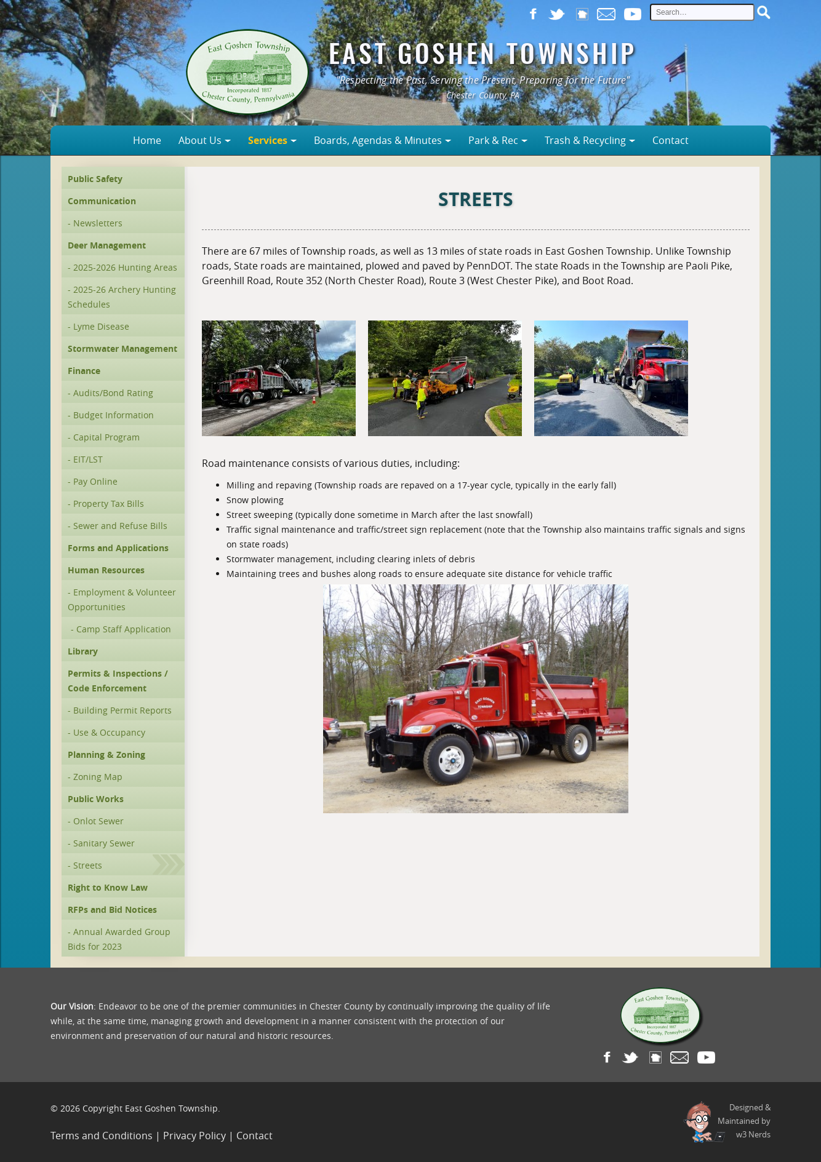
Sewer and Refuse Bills (120, 525)
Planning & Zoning (106, 754)
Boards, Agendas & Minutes (378, 140)
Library (83, 651)
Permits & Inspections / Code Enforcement (118, 680)
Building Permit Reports (122, 710)
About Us (200, 140)
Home (147, 140)
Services (267, 140)
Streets (87, 865)
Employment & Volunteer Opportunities (122, 599)
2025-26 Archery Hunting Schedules (122, 297)
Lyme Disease (101, 326)
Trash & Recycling (585, 140)
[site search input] (702, 12)
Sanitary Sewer (104, 843)
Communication (102, 201)
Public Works (96, 799)
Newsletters (97, 223)
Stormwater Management (122, 348)
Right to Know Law (108, 887)
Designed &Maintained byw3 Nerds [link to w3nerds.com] (744, 1121)
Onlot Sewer (98, 821)
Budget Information (113, 415)
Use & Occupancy (109, 732)
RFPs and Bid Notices (112, 909)
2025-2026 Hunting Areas (125, 267)
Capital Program (106, 437)
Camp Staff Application (123, 629)
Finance (84, 370)
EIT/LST (88, 459)
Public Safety (95, 179)
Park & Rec (493, 140)
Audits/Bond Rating (113, 393)
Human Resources (106, 570)
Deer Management (107, 245)
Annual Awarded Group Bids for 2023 (119, 939)
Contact (670, 140)
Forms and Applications (118, 548)
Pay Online (95, 481)
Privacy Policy (194, 1135)
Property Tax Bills (108, 503)
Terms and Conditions (101, 1135)
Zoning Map (97, 776)
